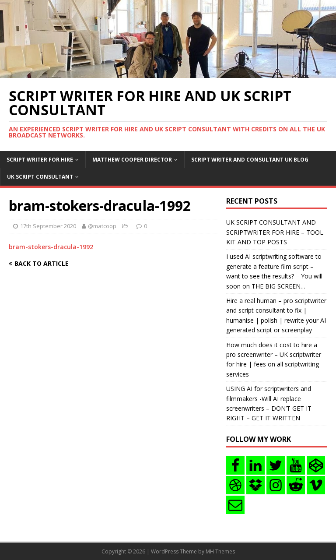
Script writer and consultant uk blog (249, 159)
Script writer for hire (40, 159)
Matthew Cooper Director (132, 159)
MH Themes (220, 551)
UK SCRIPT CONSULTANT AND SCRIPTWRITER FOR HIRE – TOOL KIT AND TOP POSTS (274, 232)
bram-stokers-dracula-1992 (51, 247)
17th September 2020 (48, 226)
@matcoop (102, 226)
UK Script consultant (40, 176)
